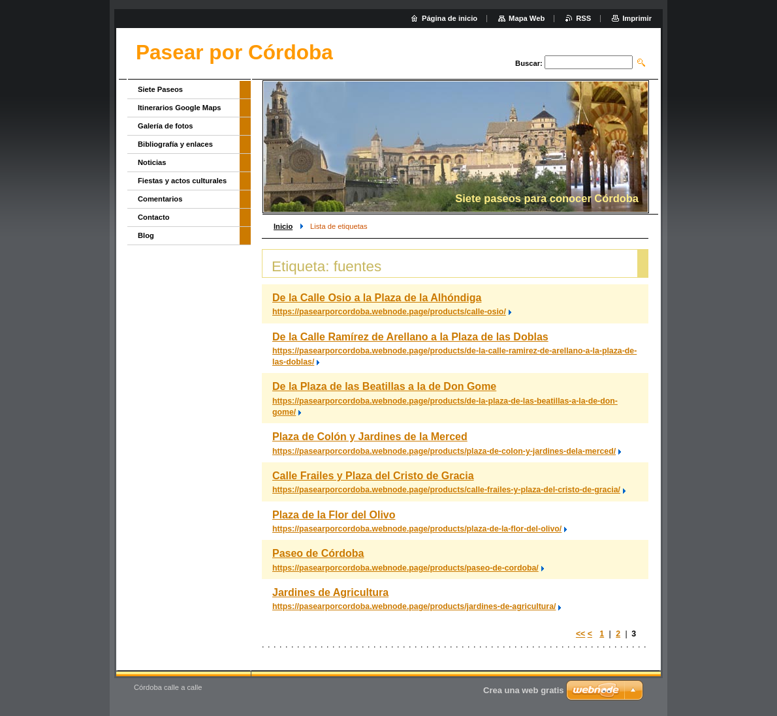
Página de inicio (449, 18)
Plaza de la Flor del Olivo (334, 514)
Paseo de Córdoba (318, 553)
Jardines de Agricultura (330, 592)
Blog (146, 235)
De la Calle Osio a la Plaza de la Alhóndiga (376, 297)
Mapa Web (527, 18)
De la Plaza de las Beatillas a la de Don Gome (384, 386)
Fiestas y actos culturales (182, 181)
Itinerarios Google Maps (179, 108)
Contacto (153, 217)
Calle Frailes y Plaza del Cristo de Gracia (373, 475)
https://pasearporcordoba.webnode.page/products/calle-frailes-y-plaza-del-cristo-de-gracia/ (446, 489)
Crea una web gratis (523, 690)
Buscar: (529, 63)
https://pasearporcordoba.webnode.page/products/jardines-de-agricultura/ (414, 606)
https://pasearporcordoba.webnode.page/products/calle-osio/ (389, 311)
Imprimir (637, 18)
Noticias (152, 162)
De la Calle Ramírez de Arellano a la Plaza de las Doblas (410, 336)
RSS (583, 18)
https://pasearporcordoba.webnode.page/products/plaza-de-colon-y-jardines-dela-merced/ (444, 451)
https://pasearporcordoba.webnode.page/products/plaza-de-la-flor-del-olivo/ (417, 528)
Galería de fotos (165, 126)
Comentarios (160, 199)
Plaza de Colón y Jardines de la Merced (370, 436)
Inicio (283, 226)
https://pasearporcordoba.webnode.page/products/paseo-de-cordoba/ (405, 568)
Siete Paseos (160, 89)
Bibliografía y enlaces (175, 144)
